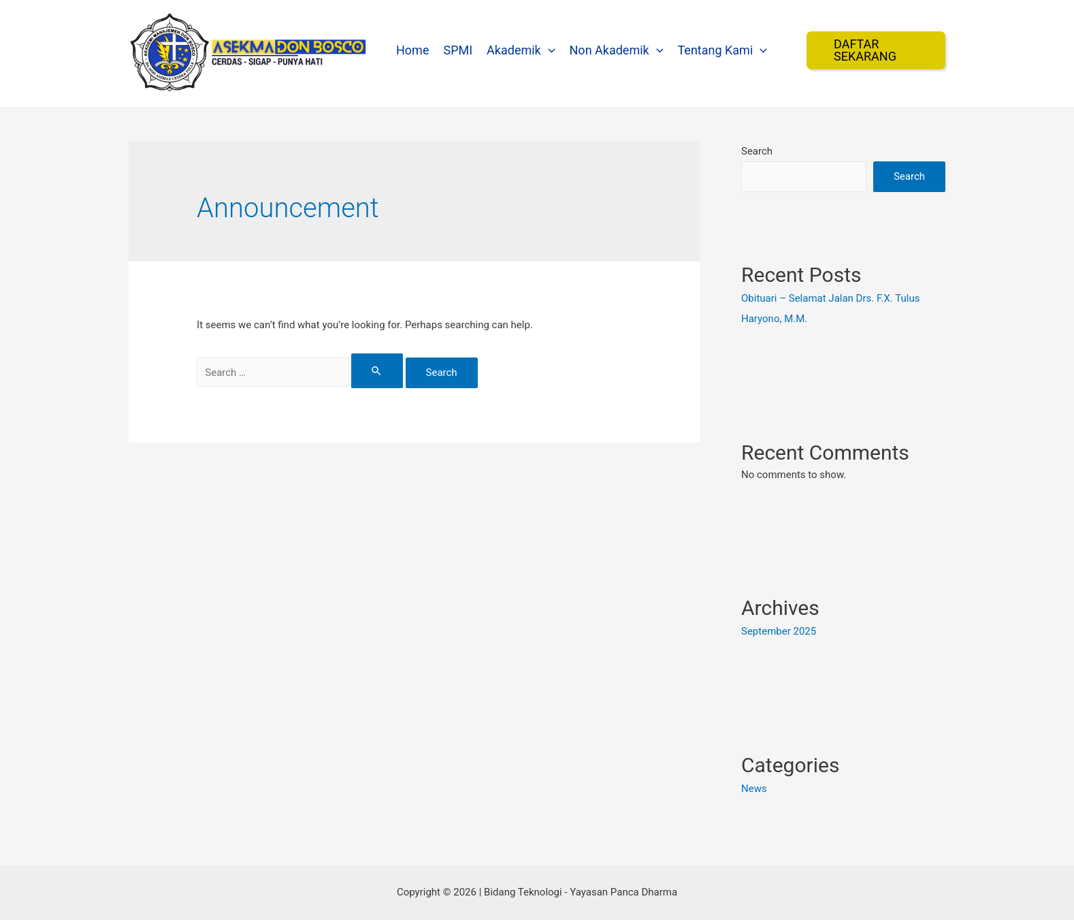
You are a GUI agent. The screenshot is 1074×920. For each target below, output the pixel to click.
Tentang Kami (722, 50)
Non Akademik (617, 50)
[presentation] (548, 50)
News (754, 788)
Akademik (521, 50)
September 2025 (778, 631)
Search (756, 151)
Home (412, 50)
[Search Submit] (377, 370)
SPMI (457, 50)
